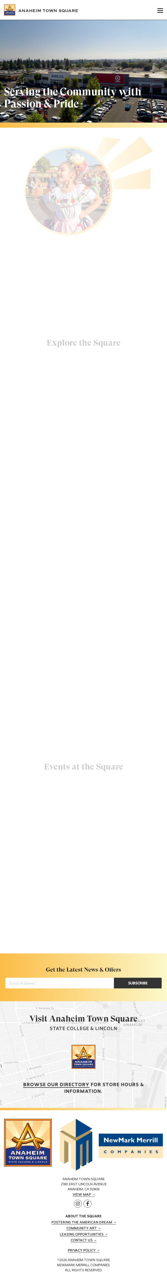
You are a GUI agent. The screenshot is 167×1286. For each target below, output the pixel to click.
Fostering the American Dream (81, 1222)
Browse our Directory (56, 1085)
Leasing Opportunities (82, 1234)
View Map (82, 1195)
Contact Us (82, 1240)
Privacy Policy (82, 1250)
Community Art (81, 1228)
